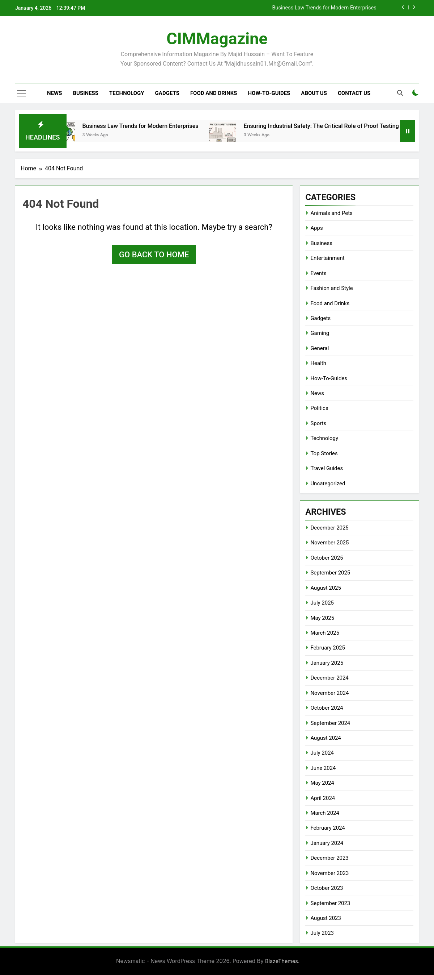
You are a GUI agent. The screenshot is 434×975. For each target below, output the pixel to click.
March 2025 (324, 633)
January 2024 (326, 843)
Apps (316, 228)
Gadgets (167, 93)
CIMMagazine (217, 38)
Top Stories (323, 453)
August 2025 (325, 588)
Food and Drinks (213, 93)
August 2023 (325, 918)
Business (85, 93)
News (54, 93)
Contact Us (354, 93)
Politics (319, 408)
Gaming (319, 333)
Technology (126, 93)
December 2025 (329, 527)
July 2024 (322, 753)
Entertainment (327, 258)
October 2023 (326, 888)
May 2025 (322, 618)
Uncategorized (327, 483)
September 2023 (330, 903)
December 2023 (329, 858)
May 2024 (322, 783)
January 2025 (326, 663)
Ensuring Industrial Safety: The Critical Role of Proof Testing (328, 126)
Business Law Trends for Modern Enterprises (324, 8)
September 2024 (330, 723)
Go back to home (154, 254)
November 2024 (329, 693)
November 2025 (329, 542)
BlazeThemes (281, 961)
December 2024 (329, 678)
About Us (314, 93)
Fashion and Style (331, 288)
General (319, 348)
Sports (318, 423)
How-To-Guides (269, 93)
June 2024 (323, 768)
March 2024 (324, 813)
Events (318, 273)
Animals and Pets (331, 213)
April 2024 (322, 798)
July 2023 (322, 933)
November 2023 (329, 873)
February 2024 (327, 828)
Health (318, 363)
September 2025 (330, 572)
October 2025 (326, 558)
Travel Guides (326, 468)
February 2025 (327, 647)
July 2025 (322, 602)
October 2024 (326, 708)
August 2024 (325, 738)
